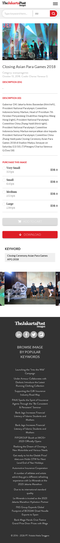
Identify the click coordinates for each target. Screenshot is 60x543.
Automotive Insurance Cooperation (30, 468)
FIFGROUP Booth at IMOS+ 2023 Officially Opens (30, 440)
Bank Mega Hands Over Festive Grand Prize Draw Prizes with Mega (30, 522)
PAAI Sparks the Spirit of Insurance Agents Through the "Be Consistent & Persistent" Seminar (30, 404)
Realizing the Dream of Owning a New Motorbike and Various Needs (30, 449)
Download (30, 234)
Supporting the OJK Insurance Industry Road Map (30, 393)
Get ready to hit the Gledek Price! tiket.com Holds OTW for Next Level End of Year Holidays (30, 459)
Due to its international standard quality (30, 492)
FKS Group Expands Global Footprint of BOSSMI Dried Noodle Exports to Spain (30, 511)
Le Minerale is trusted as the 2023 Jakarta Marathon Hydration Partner (30, 500)
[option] (30, 288)
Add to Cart (30, 221)
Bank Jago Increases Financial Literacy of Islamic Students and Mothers (30, 417)
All (36, 13)
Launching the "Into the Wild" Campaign (30, 372)
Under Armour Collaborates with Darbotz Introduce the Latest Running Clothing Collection (30, 383)
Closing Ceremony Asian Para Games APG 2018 (27, 257)
